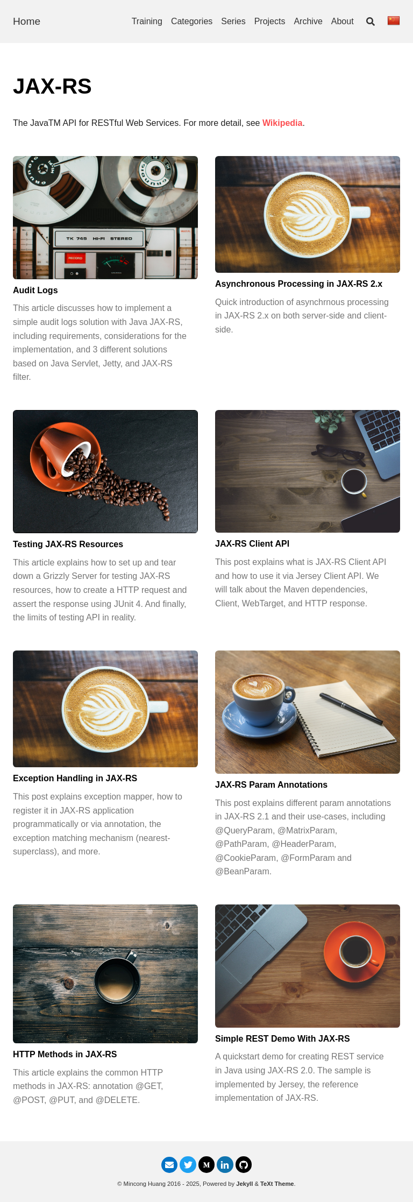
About (342, 21)
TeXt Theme (277, 1183)
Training (147, 21)
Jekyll (244, 1183)
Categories (191, 21)
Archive (308, 21)
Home (26, 21)
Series (233, 21)
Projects (270, 21)
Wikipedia (282, 123)
